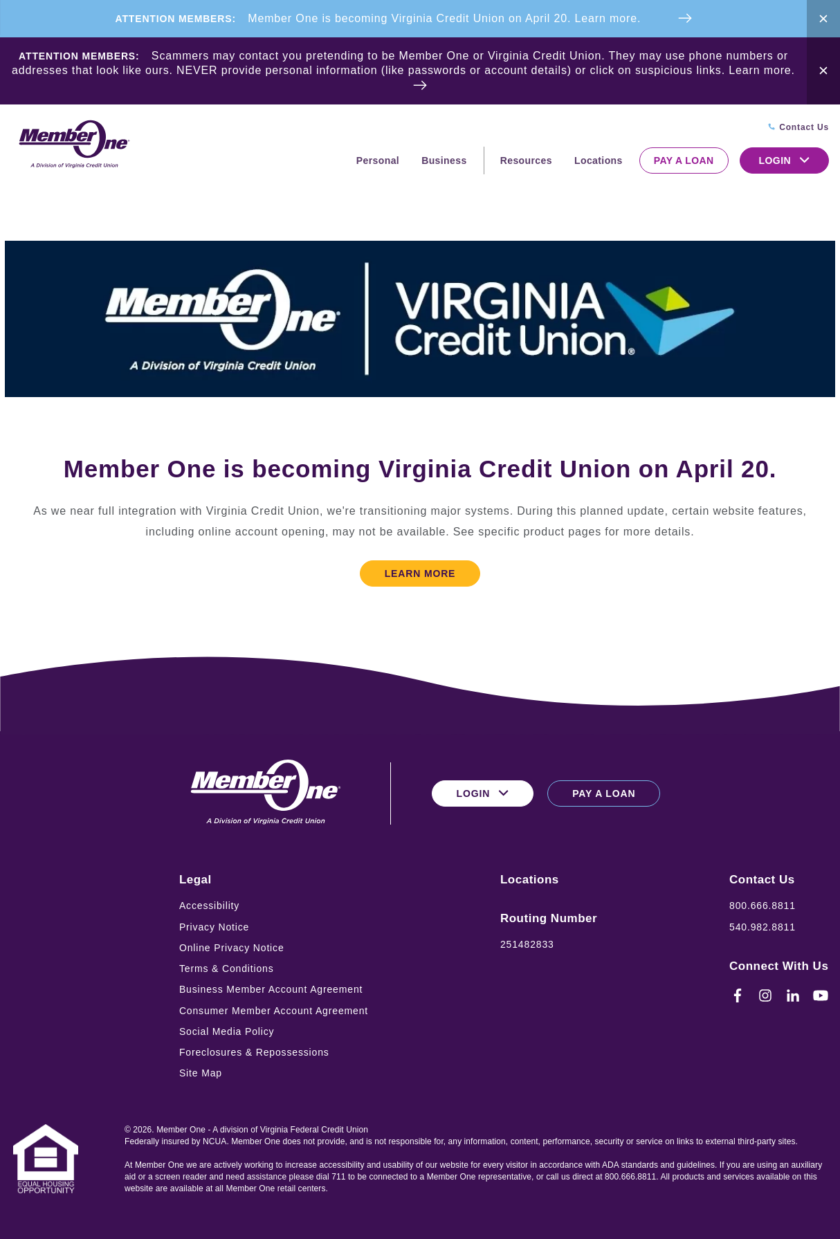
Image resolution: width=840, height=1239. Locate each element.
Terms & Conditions (226, 968)
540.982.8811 (762, 927)
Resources (526, 160)
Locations (598, 160)
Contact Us (762, 879)
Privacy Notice (214, 927)
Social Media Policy (227, 1031)
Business (444, 160)
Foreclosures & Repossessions (254, 1052)
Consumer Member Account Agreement (273, 1010)
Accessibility (209, 905)
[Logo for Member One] (73, 145)
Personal (377, 160)
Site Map (200, 1073)
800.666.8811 (762, 905)
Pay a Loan (684, 160)
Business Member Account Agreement (271, 989)
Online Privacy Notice (231, 947)
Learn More (420, 573)
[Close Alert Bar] (823, 18)
